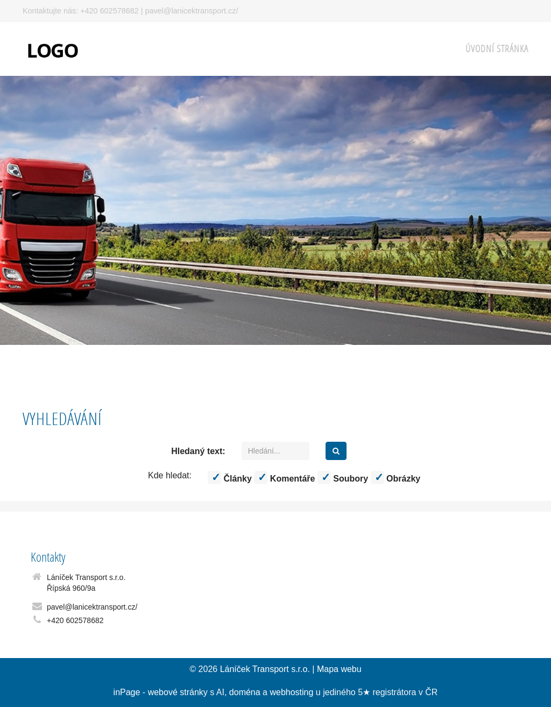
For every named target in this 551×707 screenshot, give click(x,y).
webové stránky (178, 692)
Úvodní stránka (496, 49)
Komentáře (284, 477)
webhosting (291, 692)
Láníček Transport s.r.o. (265, 669)
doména (244, 692)
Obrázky (396, 477)
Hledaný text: (198, 451)
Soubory (342, 477)
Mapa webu (339, 669)
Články (230, 477)
